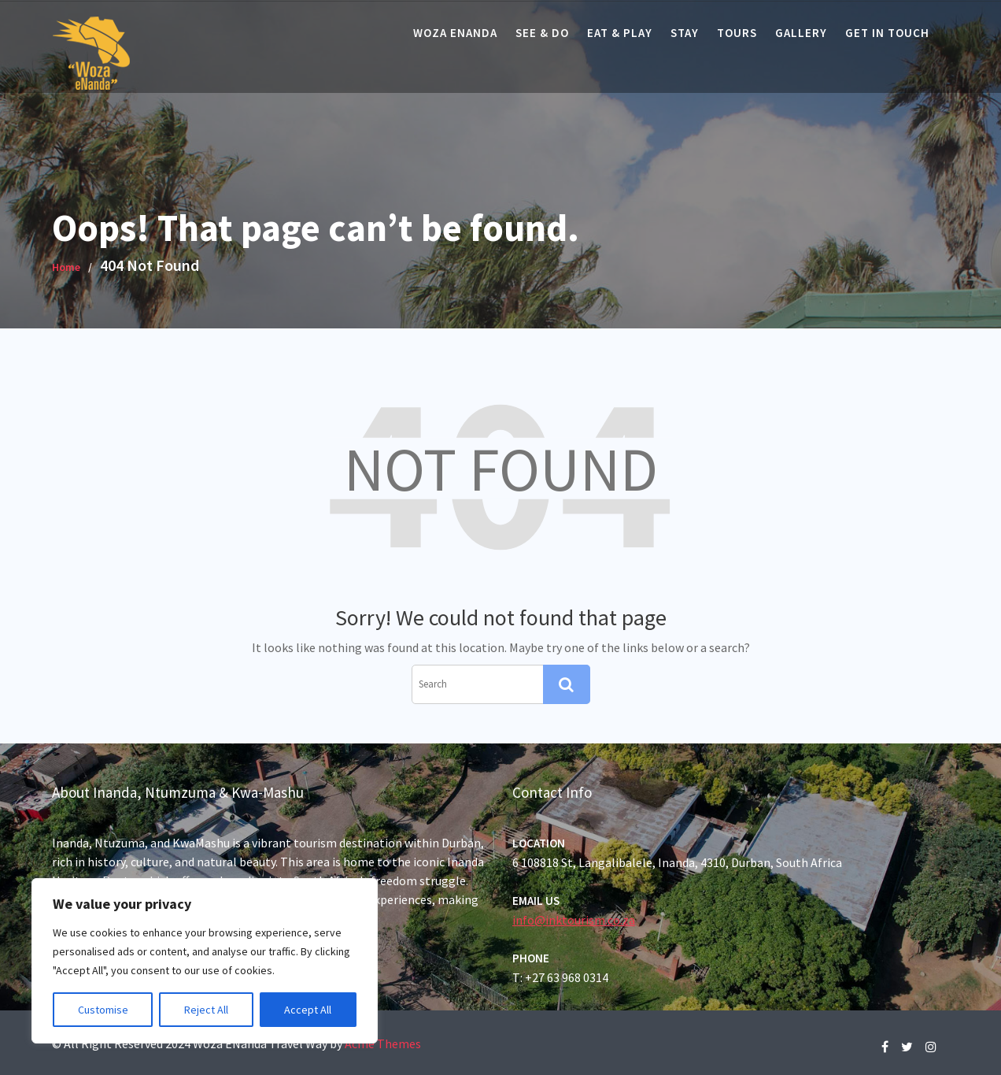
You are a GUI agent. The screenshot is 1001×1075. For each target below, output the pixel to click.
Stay (684, 32)
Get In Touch (887, 32)
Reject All (206, 1010)
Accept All (307, 1010)
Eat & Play (619, 32)
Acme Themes (383, 1043)
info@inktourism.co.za (576, 919)
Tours (737, 32)
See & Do (542, 32)
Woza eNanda (455, 32)
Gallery (801, 32)
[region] (204, 960)
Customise (103, 1010)
